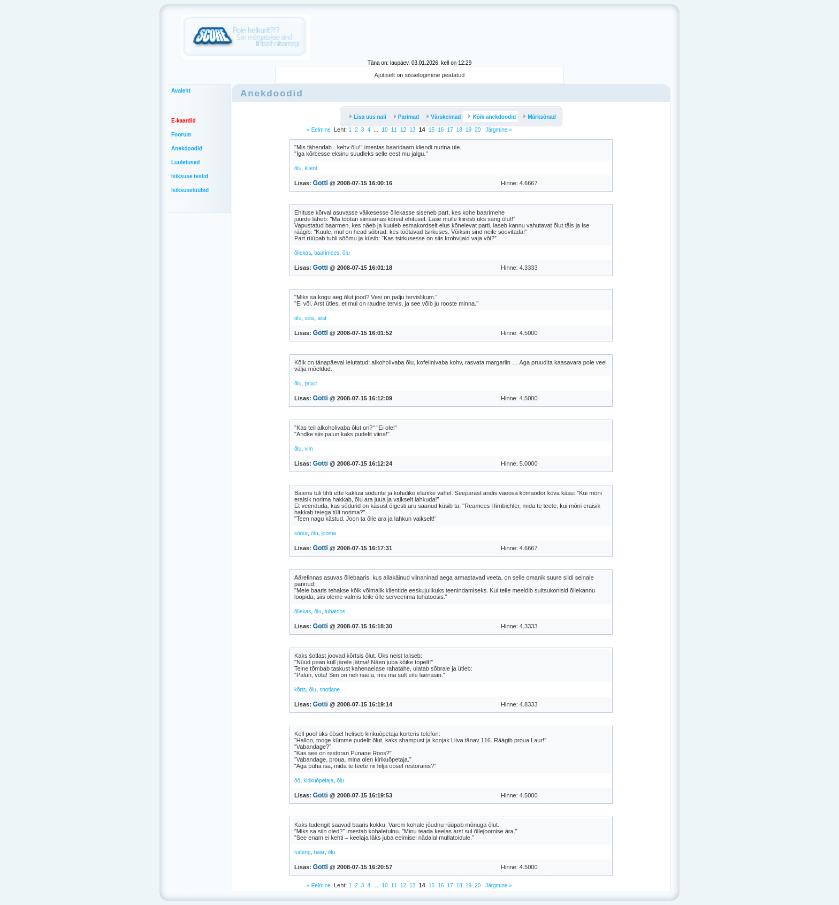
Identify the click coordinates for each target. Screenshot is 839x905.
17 (450, 130)
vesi (309, 318)
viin (308, 449)
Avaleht (180, 91)
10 (385, 130)
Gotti (320, 183)
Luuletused (185, 162)
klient (310, 168)
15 (431, 130)
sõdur (301, 533)
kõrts (300, 690)
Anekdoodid (186, 148)
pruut (310, 383)
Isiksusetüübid (190, 190)
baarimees (326, 253)
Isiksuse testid (189, 176)
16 (441, 130)
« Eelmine (318, 130)
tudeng (302, 852)
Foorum (181, 135)
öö (297, 781)
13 (412, 130)
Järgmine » (498, 130)
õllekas (302, 253)
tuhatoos (335, 611)
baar (319, 852)
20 (477, 130)
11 (394, 130)
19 (468, 130)
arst (321, 318)
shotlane (329, 690)
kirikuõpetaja (318, 781)
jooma (329, 533)
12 (403, 130)
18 (459, 130)
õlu (297, 168)
